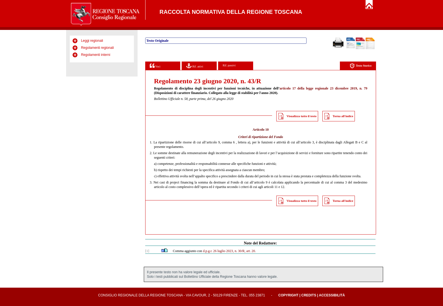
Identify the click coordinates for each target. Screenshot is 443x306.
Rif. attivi (194, 65)
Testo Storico (361, 66)
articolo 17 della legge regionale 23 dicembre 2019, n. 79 (323, 88)
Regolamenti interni (95, 55)
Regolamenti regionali (97, 48)
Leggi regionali (92, 41)
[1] (147, 251)
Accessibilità (332, 295)
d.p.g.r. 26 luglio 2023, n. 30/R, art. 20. (229, 251)
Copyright (288, 295)
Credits (308, 295)
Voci (155, 65)
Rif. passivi (229, 65)
